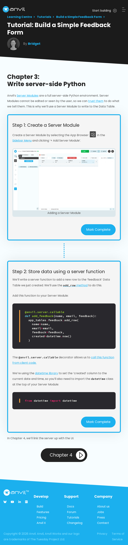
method (75, 285)
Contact (103, 523)
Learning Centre (19, 17)
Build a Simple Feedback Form (79, 17)
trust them (95, 101)
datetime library (46, 373)
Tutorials (44, 17)
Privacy (102, 534)
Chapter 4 (67, 455)
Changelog (74, 523)
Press (101, 517)
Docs (70, 506)
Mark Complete (98, 229)
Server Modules (27, 96)
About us (103, 506)
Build (40, 506)
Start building (104, 10)
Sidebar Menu (22, 140)
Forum (71, 512)
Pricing (41, 517)
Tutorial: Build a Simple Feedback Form (59, 28)
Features (43, 512)
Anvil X (41, 523)
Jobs (100, 512)
